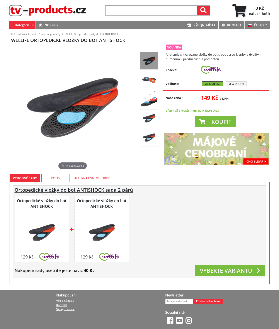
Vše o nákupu (65, 301)
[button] (215, 121)
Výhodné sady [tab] (25, 178)
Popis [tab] (55, 178)
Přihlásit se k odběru (208, 301)
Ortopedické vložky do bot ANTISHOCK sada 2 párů (74, 189)
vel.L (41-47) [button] (236, 84)
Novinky (48, 25)
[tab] (251, 10)
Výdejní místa (201, 25)
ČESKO (256, 25)
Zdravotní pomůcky (50, 34)
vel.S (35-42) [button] (212, 84)
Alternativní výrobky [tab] (92, 178)
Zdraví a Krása (26, 34)
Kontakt (231, 25)
